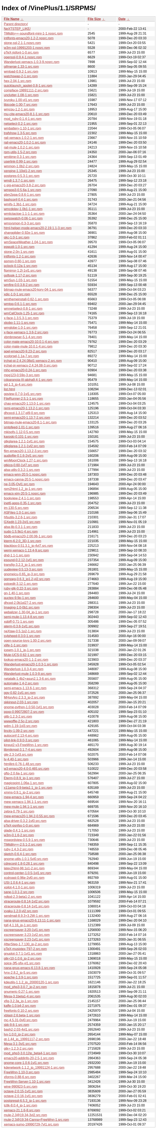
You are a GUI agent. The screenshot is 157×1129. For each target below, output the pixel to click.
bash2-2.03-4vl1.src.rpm (21, 1029)
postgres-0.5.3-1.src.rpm (21, 176)
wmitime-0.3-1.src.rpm (20, 157)
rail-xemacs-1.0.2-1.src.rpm (24, 138)
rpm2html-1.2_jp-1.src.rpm (23, 489)
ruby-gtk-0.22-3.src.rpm (21, 588)
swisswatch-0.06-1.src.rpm (23, 218)
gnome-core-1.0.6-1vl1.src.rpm (26, 1063)
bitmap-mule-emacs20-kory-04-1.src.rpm (33, 289)
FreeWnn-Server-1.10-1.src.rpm (27, 1081)
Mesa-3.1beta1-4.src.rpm (22, 996)
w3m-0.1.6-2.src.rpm (19, 835)
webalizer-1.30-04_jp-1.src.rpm (26, 612)
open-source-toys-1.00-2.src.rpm (27, 640)
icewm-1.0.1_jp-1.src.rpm (22, 650)
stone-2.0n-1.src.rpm (19, 251)
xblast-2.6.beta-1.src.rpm (22, 1015)
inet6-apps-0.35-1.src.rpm (22, 503)
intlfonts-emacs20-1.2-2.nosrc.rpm (29, 38)
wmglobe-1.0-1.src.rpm (20, 327)
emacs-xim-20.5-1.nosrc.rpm (25, 493)
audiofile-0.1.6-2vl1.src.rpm (23, 455)
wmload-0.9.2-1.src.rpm (21, 71)
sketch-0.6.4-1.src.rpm (20, 854)
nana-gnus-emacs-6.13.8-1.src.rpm (29, 968)
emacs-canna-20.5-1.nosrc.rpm (26, 479)
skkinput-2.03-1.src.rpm (21, 702)
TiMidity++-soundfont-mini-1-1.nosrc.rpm (33, 33)
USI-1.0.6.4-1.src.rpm (19, 882)
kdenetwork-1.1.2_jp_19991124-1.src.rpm (34, 1067)
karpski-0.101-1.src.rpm (21, 436)
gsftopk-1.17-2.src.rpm (20, 275)
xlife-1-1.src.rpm (15, 645)
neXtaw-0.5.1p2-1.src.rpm (22, 631)
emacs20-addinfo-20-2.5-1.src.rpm (29, 1058)
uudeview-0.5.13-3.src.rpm (23, 569)
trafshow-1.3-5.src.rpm (20, 133)
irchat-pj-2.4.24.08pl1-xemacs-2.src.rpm (33, 360)
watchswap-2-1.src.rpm (21, 76)
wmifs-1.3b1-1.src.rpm (20, 204)
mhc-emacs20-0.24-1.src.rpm (25, 370)
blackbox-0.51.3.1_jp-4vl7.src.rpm (28, 545)
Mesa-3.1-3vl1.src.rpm (20, 1044)
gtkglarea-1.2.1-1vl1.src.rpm (24, 441)
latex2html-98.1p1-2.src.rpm (24, 868)
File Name (11, 19)
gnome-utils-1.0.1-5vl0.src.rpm (26, 859)
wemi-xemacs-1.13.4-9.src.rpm (26, 550)
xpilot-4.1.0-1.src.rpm (19, 887)
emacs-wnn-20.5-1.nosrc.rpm (25, 474)
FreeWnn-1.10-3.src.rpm (21, 1072)
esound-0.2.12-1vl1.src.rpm (24, 560)
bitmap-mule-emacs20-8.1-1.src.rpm (30, 422)
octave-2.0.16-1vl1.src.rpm (23, 1096)
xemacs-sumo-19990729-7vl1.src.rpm (31, 1124)
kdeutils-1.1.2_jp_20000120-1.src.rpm (31, 982)
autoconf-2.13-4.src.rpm (21, 735)
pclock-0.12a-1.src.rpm (20, 266)
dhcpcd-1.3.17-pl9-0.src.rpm (24, 413)
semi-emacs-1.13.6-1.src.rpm (25, 688)
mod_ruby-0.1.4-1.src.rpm (22, 118)
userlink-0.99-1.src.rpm (20, 161)
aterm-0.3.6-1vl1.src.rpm (21, 626)
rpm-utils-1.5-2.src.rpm (20, 152)
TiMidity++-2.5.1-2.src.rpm (23, 844)
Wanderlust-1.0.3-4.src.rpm (23, 669)
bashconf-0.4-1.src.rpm (21, 199)
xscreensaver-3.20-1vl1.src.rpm (27, 930)
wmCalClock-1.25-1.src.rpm (24, 313)
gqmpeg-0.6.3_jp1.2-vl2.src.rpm (27, 579)
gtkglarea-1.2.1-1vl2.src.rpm (24, 446)
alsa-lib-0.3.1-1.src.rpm (20, 527)
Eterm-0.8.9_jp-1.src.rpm (22, 778)
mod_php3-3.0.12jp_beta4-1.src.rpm (30, 1053)
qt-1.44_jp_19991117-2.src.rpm (26, 1039)
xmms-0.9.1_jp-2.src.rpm (22, 792)
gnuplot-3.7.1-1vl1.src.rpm (23, 953)
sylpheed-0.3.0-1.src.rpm (22, 636)
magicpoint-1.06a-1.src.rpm (24, 783)
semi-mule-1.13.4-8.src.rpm (24, 617)
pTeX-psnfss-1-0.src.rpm (21, 825)
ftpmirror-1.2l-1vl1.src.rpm (22, 270)
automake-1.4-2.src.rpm (21, 683)
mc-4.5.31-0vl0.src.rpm (20, 1020)
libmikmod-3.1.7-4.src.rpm (23, 749)
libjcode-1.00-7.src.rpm (20, 104)
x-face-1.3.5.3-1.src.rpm (21, 318)
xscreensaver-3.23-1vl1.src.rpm (27, 939)
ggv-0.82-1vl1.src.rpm (20, 693)
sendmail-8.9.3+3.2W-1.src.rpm (26, 915)
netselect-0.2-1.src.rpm (20, 123)
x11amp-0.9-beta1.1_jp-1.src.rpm (28, 787)
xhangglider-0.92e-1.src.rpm (24, 232)
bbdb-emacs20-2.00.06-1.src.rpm (28, 536)
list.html (9, 389)
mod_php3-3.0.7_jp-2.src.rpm (25, 987)
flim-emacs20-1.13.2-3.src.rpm (26, 451)
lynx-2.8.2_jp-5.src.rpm (20, 972)
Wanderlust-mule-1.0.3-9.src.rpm (28, 673)
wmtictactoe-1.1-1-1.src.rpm (24, 213)
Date (122, 19)
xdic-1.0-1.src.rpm (17, 294)
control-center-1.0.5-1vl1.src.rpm (27, 873)
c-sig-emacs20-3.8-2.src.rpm (25, 185)
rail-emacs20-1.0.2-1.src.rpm (25, 142)
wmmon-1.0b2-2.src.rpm (21, 166)
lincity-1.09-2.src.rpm (19, 731)
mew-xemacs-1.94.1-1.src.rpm (26, 802)
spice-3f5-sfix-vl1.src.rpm (22, 963)
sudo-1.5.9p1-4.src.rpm (21, 531)
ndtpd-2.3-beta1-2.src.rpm (23, 896)
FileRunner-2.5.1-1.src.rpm (23, 398)
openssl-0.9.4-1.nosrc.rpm (23, 57)
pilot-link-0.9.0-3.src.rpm (21, 740)
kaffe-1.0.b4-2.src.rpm (20, 1005)
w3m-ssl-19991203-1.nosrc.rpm (27, 48)
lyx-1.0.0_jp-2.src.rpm (19, 1034)
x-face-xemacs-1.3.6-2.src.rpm (26, 332)
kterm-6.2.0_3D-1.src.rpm (22, 541)
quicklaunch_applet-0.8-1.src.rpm (28, 85)
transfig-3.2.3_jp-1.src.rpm (23, 564)
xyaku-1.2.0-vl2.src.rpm (21, 911)
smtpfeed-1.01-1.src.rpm (21, 427)
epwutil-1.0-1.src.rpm (19, 247)
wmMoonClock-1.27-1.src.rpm (25, 460)
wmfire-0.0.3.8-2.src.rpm (21, 285)
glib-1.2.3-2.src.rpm (18, 716)
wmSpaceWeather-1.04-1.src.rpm (28, 242)
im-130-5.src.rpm (16, 508)
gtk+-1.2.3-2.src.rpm (18, 1048)
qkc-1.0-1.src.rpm (16, 237)
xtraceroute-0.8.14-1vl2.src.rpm (26, 901)
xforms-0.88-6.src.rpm (20, 1077)
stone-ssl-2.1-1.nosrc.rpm (22, 43)
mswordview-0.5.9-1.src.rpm (24, 840)
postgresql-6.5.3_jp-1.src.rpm (25, 1100)
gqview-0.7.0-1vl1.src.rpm (22, 394)
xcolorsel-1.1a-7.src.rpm (21, 356)
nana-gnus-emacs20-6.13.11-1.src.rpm (32, 920)
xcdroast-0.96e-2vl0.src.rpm (24, 877)
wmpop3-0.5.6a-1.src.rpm (22, 190)
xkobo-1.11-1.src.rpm (19, 322)
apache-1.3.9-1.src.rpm (21, 977)
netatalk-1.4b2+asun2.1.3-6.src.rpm (30, 678)
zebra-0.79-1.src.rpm (19, 811)
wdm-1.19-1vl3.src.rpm (20, 726)
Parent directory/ (16, 24)
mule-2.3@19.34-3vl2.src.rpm (25, 1115)
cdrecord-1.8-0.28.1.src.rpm (24, 863)
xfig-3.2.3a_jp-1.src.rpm (21, 1001)
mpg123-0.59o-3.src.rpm (22, 375)
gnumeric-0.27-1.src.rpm (21, 991)
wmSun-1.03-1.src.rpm (20, 280)
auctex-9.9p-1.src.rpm (20, 598)
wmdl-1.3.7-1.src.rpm (19, 180)
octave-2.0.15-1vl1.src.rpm (23, 1091)
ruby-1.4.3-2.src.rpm (18, 849)
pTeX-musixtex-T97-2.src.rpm (25, 949)
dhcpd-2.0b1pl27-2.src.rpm (23, 602)
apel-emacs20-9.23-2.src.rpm (25, 351)
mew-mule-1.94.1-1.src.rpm (24, 806)
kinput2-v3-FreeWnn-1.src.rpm (26, 745)
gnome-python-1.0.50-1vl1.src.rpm (29, 707)
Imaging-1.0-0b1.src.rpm (21, 607)
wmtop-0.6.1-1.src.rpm (20, 304)
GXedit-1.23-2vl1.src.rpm (22, 522)
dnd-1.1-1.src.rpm (17, 555)
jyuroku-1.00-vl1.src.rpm (21, 100)
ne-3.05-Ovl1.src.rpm (19, 484)
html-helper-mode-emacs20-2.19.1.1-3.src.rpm (38, 228)
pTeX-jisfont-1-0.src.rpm (21, 52)
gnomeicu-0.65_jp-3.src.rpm (24, 574)
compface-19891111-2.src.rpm (26, 90)
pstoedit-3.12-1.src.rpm (21, 583)
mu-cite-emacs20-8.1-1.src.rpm (26, 114)
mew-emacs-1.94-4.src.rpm (24, 797)
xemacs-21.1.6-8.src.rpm (22, 1110)
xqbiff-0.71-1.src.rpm (19, 621)
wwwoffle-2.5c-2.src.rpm (21, 721)
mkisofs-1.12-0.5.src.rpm (22, 432)
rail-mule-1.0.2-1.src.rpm (21, 147)
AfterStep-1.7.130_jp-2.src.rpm (26, 944)
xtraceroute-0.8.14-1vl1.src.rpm (26, 906)
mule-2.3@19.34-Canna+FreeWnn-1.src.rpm (36, 1119)
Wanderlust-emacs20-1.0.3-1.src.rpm (31, 664)
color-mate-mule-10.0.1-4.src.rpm (28, 346)
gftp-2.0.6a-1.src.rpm (19, 773)
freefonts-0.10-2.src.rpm (21, 1010)
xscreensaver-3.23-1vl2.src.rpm (27, 935)
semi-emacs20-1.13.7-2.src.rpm (27, 417)
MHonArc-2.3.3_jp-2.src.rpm (24, 697)
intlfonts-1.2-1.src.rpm (20, 256)
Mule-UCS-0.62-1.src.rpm (22, 655)
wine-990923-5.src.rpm (20, 1086)
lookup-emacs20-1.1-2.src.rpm (26, 659)
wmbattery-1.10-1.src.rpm (22, 128)
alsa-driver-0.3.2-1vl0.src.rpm (25, 821)
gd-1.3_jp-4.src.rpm (18, 384)
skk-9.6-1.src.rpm (16, 1025)
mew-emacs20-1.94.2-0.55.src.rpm (29, 816)
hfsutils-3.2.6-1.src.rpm (20, 517)
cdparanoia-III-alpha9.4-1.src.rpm (28, 380)
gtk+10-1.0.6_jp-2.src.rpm (22, 958)
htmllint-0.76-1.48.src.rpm (22, 764)
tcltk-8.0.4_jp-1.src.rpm (20, 1105)
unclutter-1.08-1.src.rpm (21, 95)
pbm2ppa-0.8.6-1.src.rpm (22, 194)
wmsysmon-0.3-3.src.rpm (22, 223)
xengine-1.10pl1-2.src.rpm (23, 171)
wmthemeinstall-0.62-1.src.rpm (26, 299)
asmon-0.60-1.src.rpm (20, 261)
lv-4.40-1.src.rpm (16, 759)
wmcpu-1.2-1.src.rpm (19, 109)
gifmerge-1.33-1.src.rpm (21, 66)
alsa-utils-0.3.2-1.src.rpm (22, 470)
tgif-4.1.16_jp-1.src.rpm (21, 925)
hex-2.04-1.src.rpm (17, 81)
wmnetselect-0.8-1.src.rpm (23, 308)
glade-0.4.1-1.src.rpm (19, 830)
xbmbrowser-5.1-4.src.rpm (23, 337)
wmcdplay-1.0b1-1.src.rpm (23, 209)
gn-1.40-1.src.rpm (17, 593)
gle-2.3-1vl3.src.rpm (18, 754)
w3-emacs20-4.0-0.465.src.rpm (26, 768)
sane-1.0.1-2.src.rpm (19, 892)
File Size (94, 19)
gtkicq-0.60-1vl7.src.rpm (21, 465)
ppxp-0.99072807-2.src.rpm (24, 712)
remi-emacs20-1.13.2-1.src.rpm (26, 408)
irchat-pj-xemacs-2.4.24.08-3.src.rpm (30, 365)
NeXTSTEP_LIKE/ (17, 28)
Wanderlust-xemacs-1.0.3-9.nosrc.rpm (31, 62)
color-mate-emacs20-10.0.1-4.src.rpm (31, 341)
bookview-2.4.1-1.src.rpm (22, 498)
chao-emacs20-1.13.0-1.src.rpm (27, 403)
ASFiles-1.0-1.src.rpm (20, 512)
